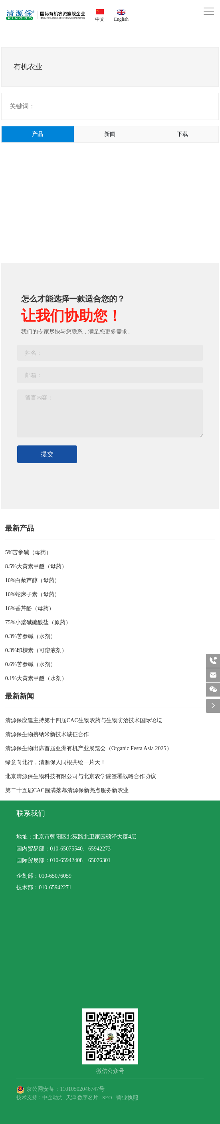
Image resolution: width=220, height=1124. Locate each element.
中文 (100, 19)
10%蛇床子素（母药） (32, 594)
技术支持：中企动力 (39, 1097)
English (121, 19)
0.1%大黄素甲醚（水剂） (36, 678)
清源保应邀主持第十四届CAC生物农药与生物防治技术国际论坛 (83, 720)
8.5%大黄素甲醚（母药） (36, 566)
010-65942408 (66, 860)
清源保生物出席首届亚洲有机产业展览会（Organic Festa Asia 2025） (88, 748)
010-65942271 (55, 887)
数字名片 (87, 1097)
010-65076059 (55, 876)
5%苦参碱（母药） (28, 552)
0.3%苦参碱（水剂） (30, 636)
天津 (71, 1097)
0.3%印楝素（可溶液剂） (36, 650)
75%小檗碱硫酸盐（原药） (38, 622)
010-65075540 (66, 849)
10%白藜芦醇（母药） (32, 580)
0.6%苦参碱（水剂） (30, 664)
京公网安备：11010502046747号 (65, 1089)
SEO (107, 1097)
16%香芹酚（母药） (30, 608)
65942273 (99, 849)
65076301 (99, 860)
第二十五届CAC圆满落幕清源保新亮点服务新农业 (67, 790)
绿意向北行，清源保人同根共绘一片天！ (55, 762)
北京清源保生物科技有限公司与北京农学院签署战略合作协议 (80, 776)
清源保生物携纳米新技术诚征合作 (47, 734)
